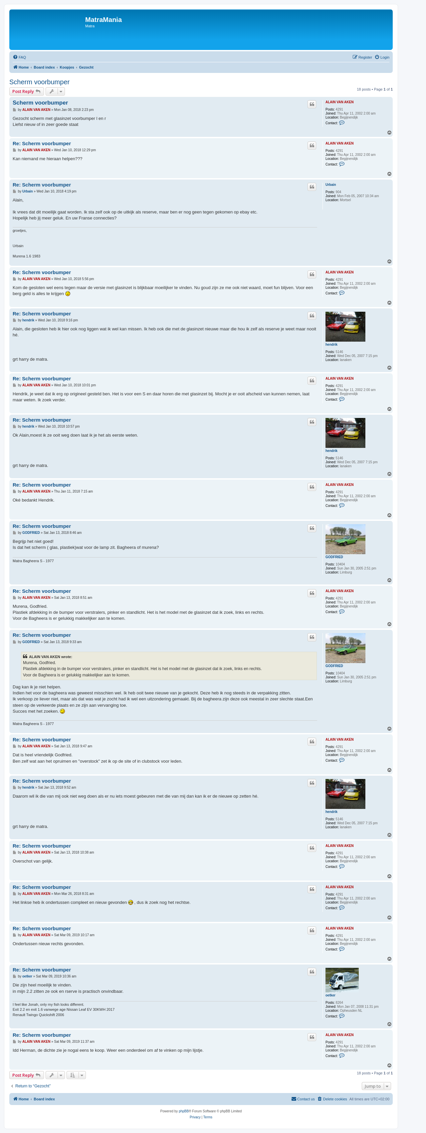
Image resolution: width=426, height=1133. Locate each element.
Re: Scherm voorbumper (42, 143)
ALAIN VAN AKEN (339, 102)
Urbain (330, 185)
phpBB (184, 1111)
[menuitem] (19, 57)
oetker (330, 995)
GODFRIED (334, 557)
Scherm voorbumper (39, 82)
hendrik (331, 344)
